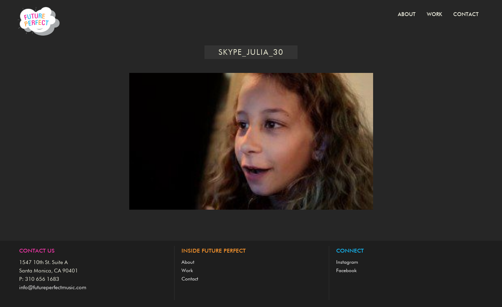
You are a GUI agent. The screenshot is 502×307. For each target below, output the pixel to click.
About (407, 14)
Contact (466, 14)
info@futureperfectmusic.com (52, 287)
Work (434, 14)
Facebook (346, 270)
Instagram (347, 262)
